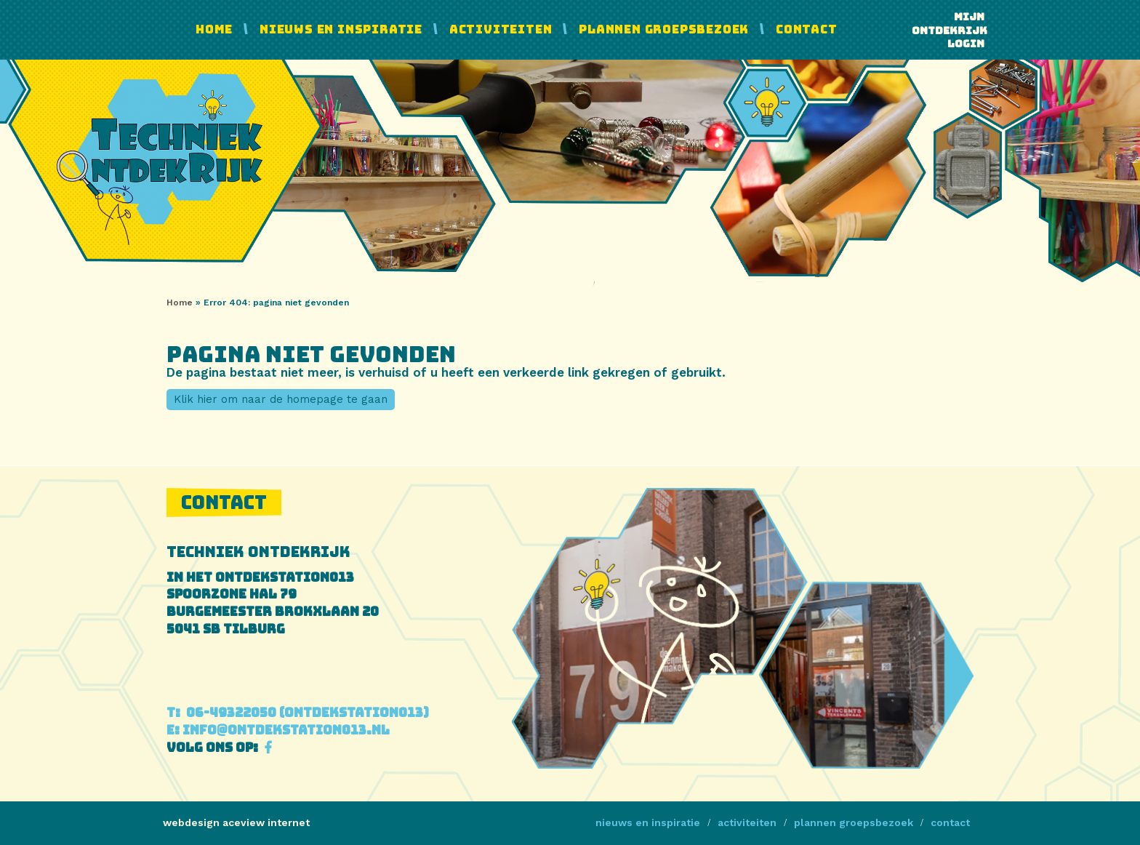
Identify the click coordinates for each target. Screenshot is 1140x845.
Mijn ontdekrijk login (948, 30)
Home (214, 29)
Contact (807, 29)
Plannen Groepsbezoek (664, 29)
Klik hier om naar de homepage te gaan (281, 399)
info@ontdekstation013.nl (278, 730)
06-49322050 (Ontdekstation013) (297, 713)
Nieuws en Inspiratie (341, 29)
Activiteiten (501, 29)
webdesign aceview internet (236, 822)
